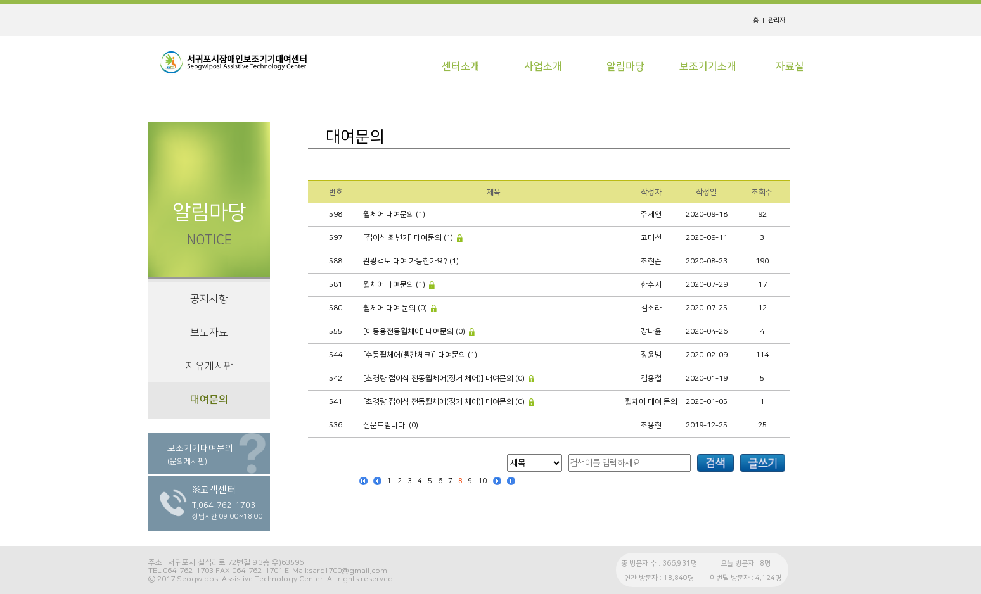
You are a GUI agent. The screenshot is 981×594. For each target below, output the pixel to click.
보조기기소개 (707, 66)
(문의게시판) (187, 461)
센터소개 (461, 66)
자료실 (790, 66)
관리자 (776, 20)
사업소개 (543, 66)
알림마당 (625, 66)
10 (482, 481)
